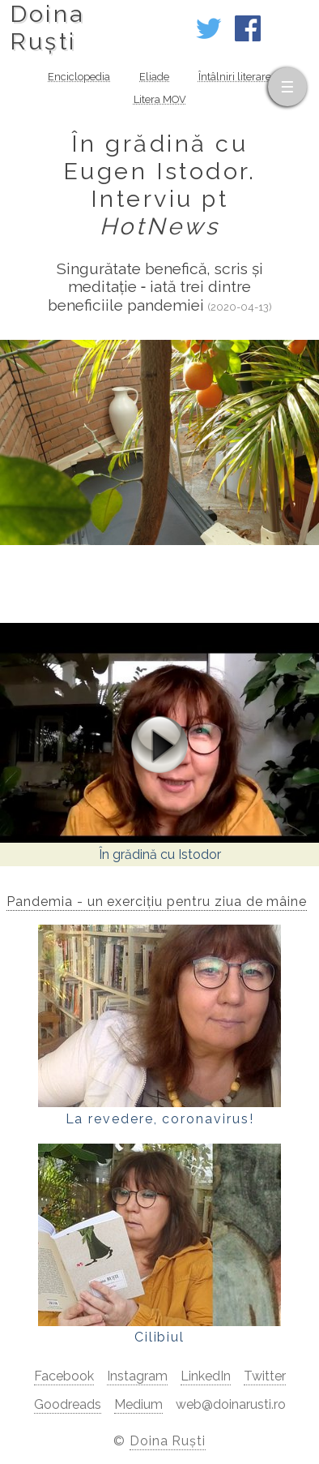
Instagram (137, 1376)
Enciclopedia (79, 77)
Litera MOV (160, 99)
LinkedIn (206, 1376)
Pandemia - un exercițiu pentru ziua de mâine (156, 901)
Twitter (265, 1376)
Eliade (154, 77)
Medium (138, 1404)
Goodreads (67, 1404)
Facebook (64, 1376)
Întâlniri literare (234, 77)
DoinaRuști (47, 27)
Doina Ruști (168, 1441)
